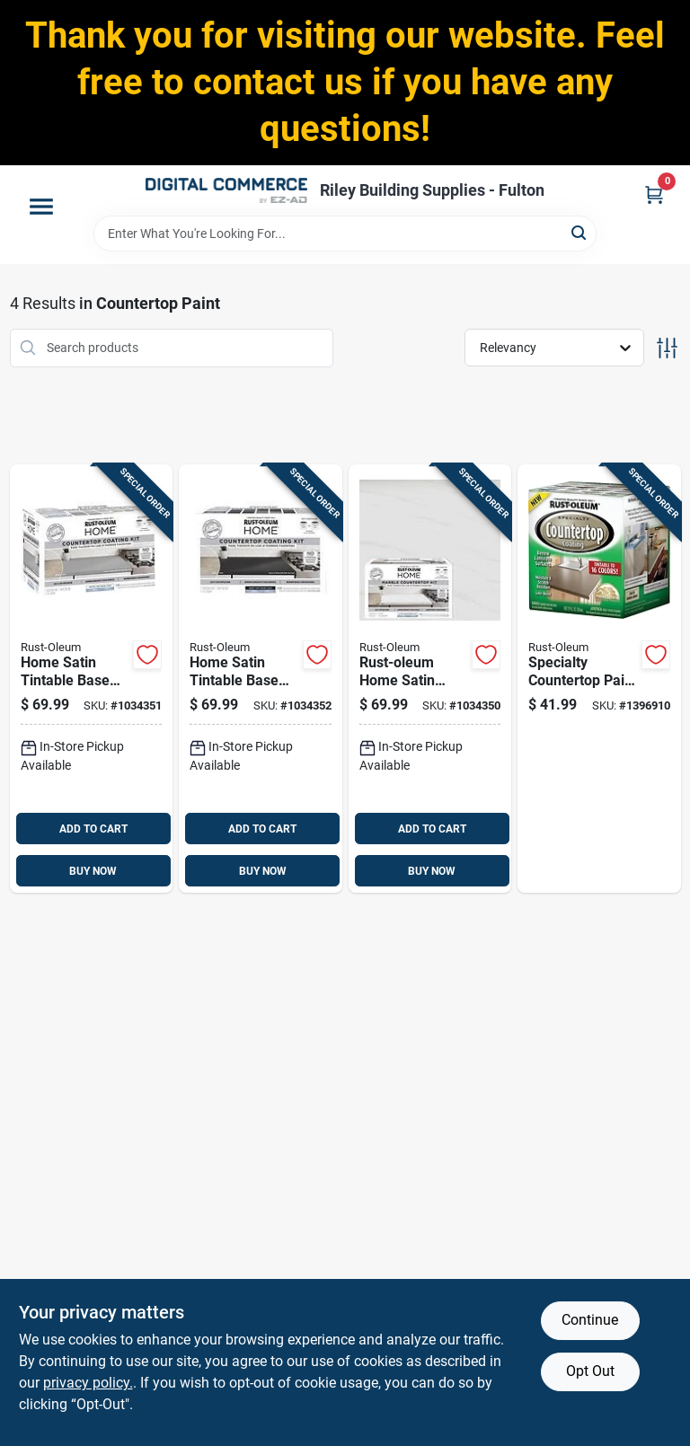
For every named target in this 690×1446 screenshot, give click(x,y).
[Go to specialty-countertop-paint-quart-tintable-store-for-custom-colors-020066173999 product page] (599, 679)
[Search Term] (345, 233)
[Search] (580, 232)
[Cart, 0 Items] (654, 194)
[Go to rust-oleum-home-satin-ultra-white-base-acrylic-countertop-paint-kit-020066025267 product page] (430, 679)
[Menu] (41, 206)
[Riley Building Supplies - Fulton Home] (226, 190)
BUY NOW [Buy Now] (93, 871)
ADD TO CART (93, 829)
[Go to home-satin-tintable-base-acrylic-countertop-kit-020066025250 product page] (260, 679)
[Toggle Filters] (667, 348)
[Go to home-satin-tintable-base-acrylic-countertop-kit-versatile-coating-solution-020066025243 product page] (91, 679)
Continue (590, 1319)
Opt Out (590, 1371)
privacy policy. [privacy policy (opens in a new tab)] (88, 1382)
